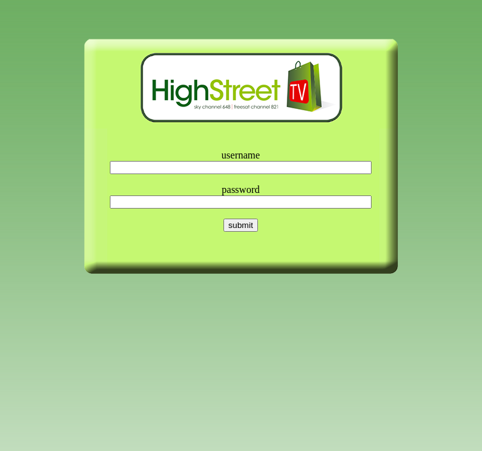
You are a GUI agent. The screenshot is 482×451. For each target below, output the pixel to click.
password (240, 189)
